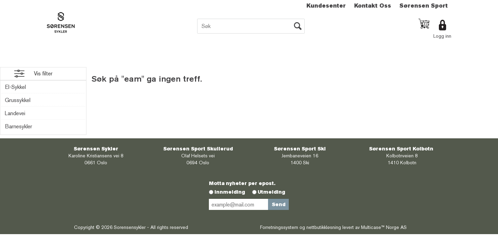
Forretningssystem (279, 227)
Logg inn (442, 36)
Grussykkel (17, 100)
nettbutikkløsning (323, 227)
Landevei (15, 113)
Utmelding (271, 192)
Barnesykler (18, 126)
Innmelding (229, 192)
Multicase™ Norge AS (384, 227)
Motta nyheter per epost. (242, 183)
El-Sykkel (15, 87)
